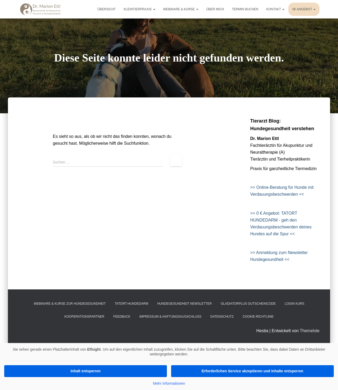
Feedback (121, 316)
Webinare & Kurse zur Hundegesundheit (70, 304)
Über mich (215, 9)
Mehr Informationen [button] (169, 383)
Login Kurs (294, 304)
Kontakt (275, 9)
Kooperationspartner (84, 316)
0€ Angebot (304, 9)
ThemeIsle (310, 330)
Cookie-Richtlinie (258, 316)
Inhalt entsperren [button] (86, 371)
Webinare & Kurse (180, 9)
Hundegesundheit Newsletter (184, 304)
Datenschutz (221, 316)
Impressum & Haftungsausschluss (170, 316)
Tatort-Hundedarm (131, 304)
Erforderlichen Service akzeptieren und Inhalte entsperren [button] (252, 371)
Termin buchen (245, 9)
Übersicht (106, 9)
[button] (11, 378)
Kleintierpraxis (139, 9)
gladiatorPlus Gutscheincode (248, 304)
